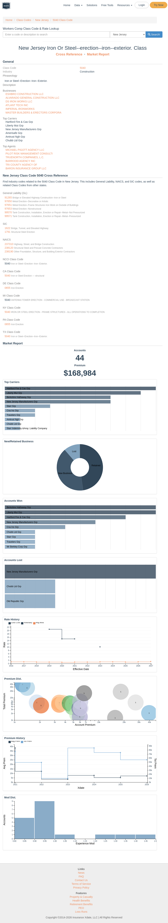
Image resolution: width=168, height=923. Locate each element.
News (81, 872)
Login (142, 5)
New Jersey (42, 20)
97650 (8, 201)
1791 (7, 231)
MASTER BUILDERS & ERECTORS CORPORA (33, 112)
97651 (8, 204)
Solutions (92, 5)
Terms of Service (81, 883)
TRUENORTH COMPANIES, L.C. (25, 157)
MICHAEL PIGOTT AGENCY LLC (25, 149)
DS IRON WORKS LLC (19, 101)
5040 (83, 67)
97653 (8, 208)
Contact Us (81, 880)
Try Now (158, 5)
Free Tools (107, 5)
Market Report (98, 54)
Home (66, 5)
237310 (9, 244)
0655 (7, 287)
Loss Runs (81, 911)
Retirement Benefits (81, 904)
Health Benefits (81, 900)
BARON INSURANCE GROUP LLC (26, 168)
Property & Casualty (81, 896)
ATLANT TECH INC (17, 105)
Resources (124, 5)
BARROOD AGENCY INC (20, 160)
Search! (154, 34)
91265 (8, 197)
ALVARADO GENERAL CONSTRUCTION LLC (32, 97)
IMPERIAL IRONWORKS (20, 108)
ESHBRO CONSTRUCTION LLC (24, 94)
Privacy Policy (81, 887)
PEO (81, 907)
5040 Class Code (63, 20)
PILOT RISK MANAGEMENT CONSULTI (29, 153)
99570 (8, 212)
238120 (9, 247)
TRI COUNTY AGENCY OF (21, 164)
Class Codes (23, 20)
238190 (9, 251)
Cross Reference (69, 54)
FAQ (81, 876)
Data (78, 5)
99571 (8, 216)
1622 (7, 228)
